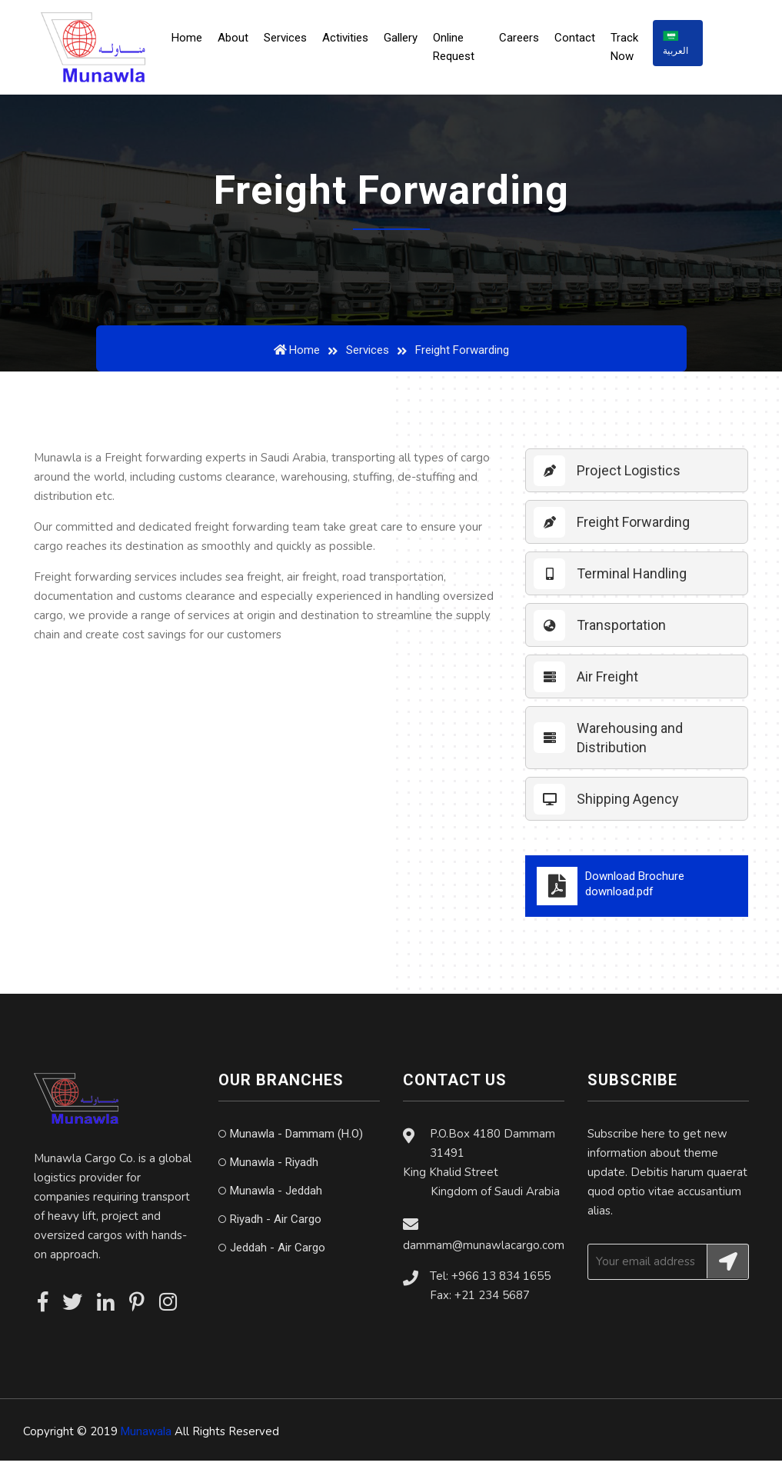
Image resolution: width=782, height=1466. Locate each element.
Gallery (407, 41)
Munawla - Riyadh (274, 1167)
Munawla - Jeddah (276, 1196)
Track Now (628, 50)
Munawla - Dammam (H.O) (296, 1139)
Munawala (146, 1437)
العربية (677, 46)
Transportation (621, 630)
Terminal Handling (632, 579)
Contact (578, 41)
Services (367, 355)
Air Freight (607, 682)
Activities (351, 41)
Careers (523, 41)
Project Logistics (629, 476)
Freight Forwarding (633, 527)
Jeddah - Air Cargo (277, 1253)
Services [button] (291, 41)
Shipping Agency (628, 804)
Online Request (460, 50)
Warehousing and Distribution (630, 743)
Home (197, 39)
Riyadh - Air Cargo (275, 1224)
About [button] (239, 41)
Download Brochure (637, 891)
